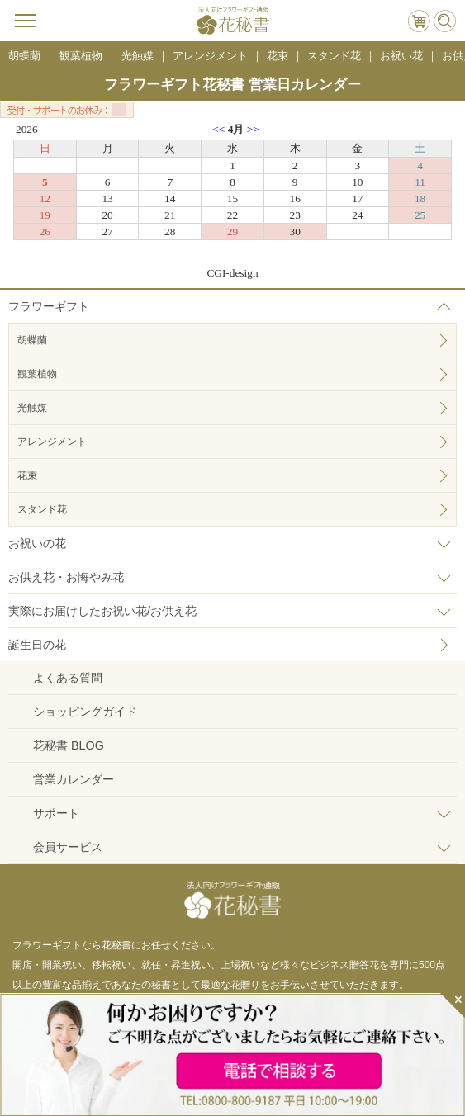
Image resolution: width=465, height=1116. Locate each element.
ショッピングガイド (85, 711)
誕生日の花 (37, 644)
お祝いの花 (37, 543)
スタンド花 (42, 509)
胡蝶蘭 (32, 340)
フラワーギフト (48, 306)
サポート (56, 813)
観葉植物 (37, 374)
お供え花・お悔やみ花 (66, 577)
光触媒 (32, 408)
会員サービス (67, 847)
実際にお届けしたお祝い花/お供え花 (102, 610)
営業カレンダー (73, 779)
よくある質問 (67, 677)
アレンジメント (52, 441)
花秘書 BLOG (68, 745)
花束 (27, 475)
